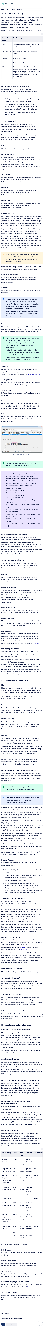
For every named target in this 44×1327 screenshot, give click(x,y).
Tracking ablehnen (11, 1324)
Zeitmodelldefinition (34, 374)
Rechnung (19, 9)
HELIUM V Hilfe (5, 9)
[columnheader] (7, 39)
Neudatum (23, 947)
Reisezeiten (36, 643)
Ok (3, 1324)
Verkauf (13, 9)
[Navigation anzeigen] (40, 1323)
